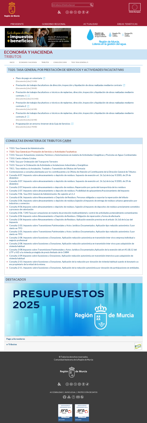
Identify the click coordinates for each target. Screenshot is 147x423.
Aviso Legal (70, 392)
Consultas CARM (60, 62)
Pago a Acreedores (15, 339)
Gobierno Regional (54, 24)
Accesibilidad (56, 392)
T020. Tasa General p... (80, 62)
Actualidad (90, 24)
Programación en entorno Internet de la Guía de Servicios (45, 123)
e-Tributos (11, 344)
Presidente (17, 24)
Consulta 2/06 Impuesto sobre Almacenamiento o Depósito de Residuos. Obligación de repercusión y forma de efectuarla (64, 216)
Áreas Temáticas (127, 24)
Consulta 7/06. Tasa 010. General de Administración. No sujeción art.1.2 (42, 194)
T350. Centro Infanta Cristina (22, 158)
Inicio (12, 62)
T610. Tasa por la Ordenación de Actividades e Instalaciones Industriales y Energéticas (48, 165)
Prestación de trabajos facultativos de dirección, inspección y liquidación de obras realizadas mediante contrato (71, 85)
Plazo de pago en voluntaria (31, 78)
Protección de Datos (87, 392)
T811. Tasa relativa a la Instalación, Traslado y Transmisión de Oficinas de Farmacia (47, 168)
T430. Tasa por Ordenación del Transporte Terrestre (33, 161)
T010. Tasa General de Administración (26, 148)
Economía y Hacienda (28, 62)
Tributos (45, 62)
